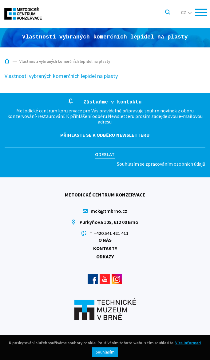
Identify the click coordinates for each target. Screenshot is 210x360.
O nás (105, 240)
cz (186, 12)
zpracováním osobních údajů (175, 164)
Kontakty (105, 248)
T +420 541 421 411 (109, 233)
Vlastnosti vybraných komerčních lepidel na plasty (61, 75)
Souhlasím (105, 352)
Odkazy (105, 256)
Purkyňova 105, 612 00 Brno (109, 222)
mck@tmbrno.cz (109, 211)
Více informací (188, 343)
